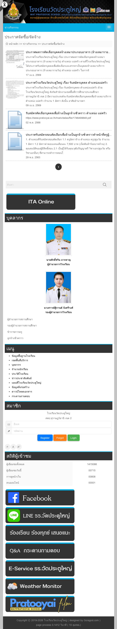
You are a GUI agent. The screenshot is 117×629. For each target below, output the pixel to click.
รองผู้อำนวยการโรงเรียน (58, 312)
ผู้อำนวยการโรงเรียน (58, 264)
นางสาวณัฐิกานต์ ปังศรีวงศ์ (58, 308)
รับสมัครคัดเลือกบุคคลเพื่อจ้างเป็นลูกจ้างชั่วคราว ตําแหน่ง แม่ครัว (66, 113)
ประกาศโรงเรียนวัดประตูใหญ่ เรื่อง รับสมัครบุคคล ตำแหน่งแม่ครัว (66, 82)
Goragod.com (91, 620)
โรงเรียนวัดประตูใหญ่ (55, 620)
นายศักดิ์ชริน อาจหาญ (58, 260)
